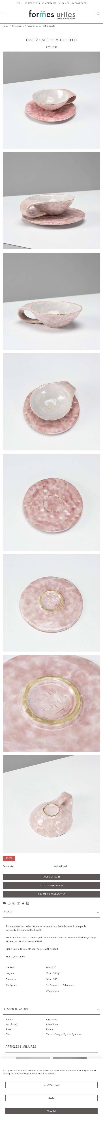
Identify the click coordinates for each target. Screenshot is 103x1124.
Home (5, 26)
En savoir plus (52, 1085)
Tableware (68, 985)
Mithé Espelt (61, 866)
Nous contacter (52, 877)
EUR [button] (18, 3)
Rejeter (51, 1098)
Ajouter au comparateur (51, 894)
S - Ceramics (52, 985)
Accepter (51, 1111)
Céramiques (18, 26)
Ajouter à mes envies (51, 885)
